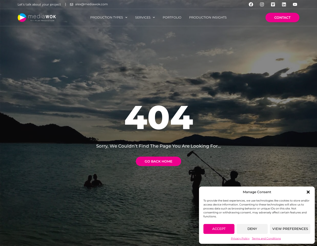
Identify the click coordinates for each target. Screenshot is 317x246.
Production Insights (208, 17)
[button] (308, 192)
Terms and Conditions (266, 238)
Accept (219, 229)
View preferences (290, 229)
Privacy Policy (240, 238)
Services (145, 17)
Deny (252, 229)
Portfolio (172, 17)
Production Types (108, 17)
